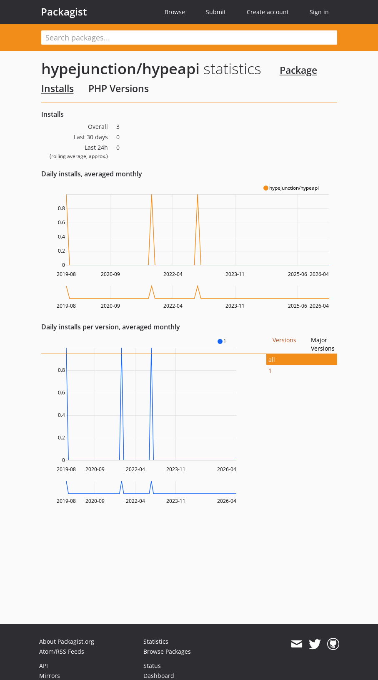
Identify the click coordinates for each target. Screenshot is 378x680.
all (271, 360)
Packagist (64, 11)
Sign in (319, 12)
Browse (175, 12)
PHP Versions (118, 88)
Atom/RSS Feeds (61, 651)
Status (152, 666)
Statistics (155, 641)
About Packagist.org (66, 641)
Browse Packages (167, 651)
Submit (216, 12)
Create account (268, 12)
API (43, 666)
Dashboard (158, 676)
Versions (284, 340)
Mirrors (49, 676)
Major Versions (323, 344)
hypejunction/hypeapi (120, 68)
